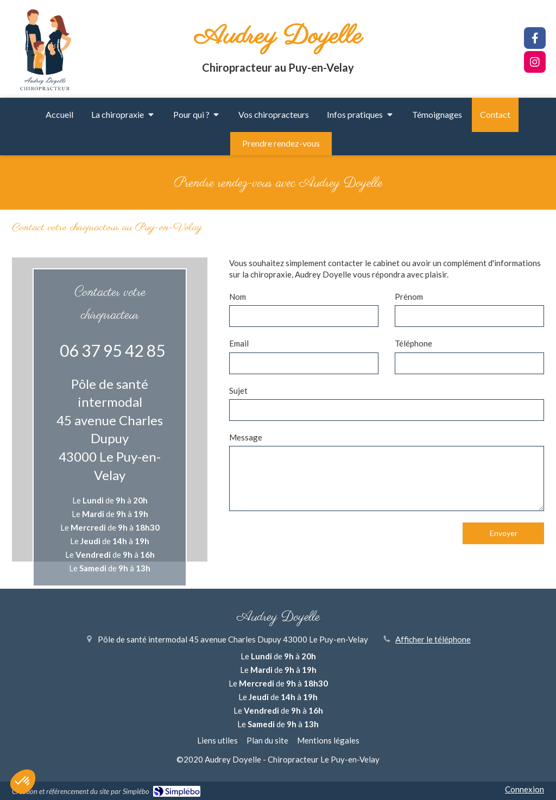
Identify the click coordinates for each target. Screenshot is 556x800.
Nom (237, 296)
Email (239, 343)
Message (245, 437)
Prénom (409, 296)
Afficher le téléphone (433, 639)
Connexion (524, 789)
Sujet (238, 390)
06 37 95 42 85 (112, 350)
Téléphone (413, 343)
